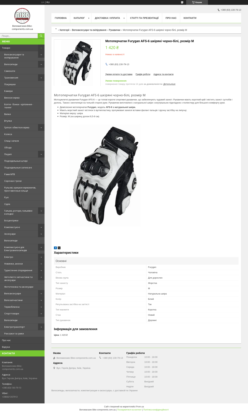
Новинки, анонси (13, 263)
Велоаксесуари (12, 293)
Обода (7, 147)
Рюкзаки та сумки (14, 333)
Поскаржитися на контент (129, 410)
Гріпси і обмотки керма (16, 127)
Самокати (9, 70)
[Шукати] (41, 35)
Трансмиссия (11, 77)
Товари (6, 47)
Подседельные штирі (16, 160)
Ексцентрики (11, 220)
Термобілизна (12, 306)
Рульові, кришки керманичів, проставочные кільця (20, 189)
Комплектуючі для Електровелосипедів (15, 249)
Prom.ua (140, 406)
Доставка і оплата (107, 18)
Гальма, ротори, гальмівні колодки (18, 212)
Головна (61, 18)
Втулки (8, 120)
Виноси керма (12, 97)
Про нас (6, 340)
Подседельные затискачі (18, 167)
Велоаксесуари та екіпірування (14, 56)
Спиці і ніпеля (11, 140)
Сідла (7, 204)
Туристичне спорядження (18, 270)
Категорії (64, 30)
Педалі (8, 154)
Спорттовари (11, 313)
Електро (8, 256)
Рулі (6, 197)
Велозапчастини (13, 300)
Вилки (7, 114)
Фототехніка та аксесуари (18, 286)
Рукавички (114, 30)
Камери (8, 91)
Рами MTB (9, 174)
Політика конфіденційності (156, 410)
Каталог (79, 18)
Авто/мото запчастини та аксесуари (18, 278)
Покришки (10, 84)
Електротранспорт (14, 326)
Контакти (190, 18)
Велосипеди (10, 64)
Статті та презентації (144, 18)
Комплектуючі (12, 227)
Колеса (8, 134)
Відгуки (6, 346)
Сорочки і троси (13, 180)
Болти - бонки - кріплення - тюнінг (18, 106)
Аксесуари (10, 233)
